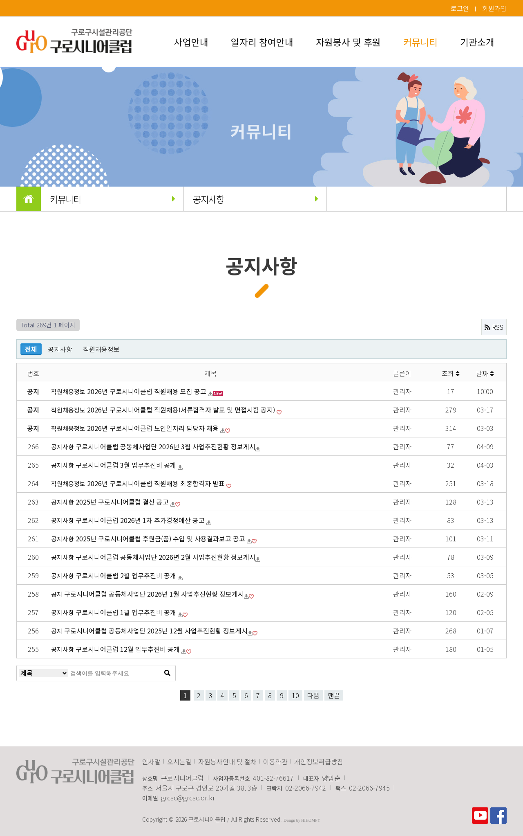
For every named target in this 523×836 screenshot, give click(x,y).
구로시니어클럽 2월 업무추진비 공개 (127, 575)
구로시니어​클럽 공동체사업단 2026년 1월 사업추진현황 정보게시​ (154, 594)
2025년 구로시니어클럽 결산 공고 (123, 502)
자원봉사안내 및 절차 (227, 761)
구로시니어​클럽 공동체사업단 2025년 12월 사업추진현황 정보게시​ (156, 630)
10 (295, 695)
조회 (451, 373)
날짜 (485, 373)
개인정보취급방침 (318, 761)
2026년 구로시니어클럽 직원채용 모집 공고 (147, 391)
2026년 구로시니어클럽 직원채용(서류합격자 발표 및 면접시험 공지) (182, 410)
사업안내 (191, 41)
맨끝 (334, 695)
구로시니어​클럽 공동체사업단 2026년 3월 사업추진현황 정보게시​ (165, 446)
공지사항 (255, 198)
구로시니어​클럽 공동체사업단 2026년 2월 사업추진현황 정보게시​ (165, 557)
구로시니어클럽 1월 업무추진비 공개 (127, 612)
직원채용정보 (101, 349)
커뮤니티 (420, 41)
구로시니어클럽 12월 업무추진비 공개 (128, 649)
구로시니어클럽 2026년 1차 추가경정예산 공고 (141, 520)
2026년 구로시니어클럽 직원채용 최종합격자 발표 (156, 483)
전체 (31, 349)
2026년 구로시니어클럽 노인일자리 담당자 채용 (153, 428)
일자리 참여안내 (262, 41)
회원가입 (494, 8)
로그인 (460, 8)
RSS (494, 327)
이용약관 (275, 761)
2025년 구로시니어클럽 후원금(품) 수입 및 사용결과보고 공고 (161, 538)
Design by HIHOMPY (302, 820)
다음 (313, 695)
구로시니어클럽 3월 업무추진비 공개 (127, 465)
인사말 (151, 761)
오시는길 (179, 761)
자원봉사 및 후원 (348, 41)
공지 (57, 594)
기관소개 (477, 41)
